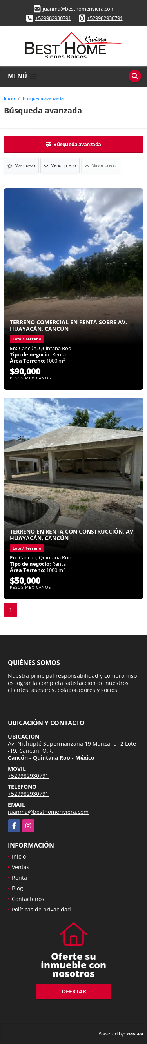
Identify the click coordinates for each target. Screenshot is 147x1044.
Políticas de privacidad (41, 909)
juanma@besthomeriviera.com (79, 8)
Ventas (20, 867)
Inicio (9, 98)
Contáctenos (28, 898)
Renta (19, 877)
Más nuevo (21, 165)
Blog (17, 888)
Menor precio (60, 165)
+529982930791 (53, 18)
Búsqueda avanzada (43, 98)
